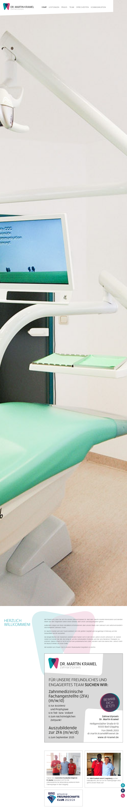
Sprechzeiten (82, 7)
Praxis (64, 7)
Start (44, 7)
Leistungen (54, 7)
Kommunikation (98, 7)
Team (71, 7)
